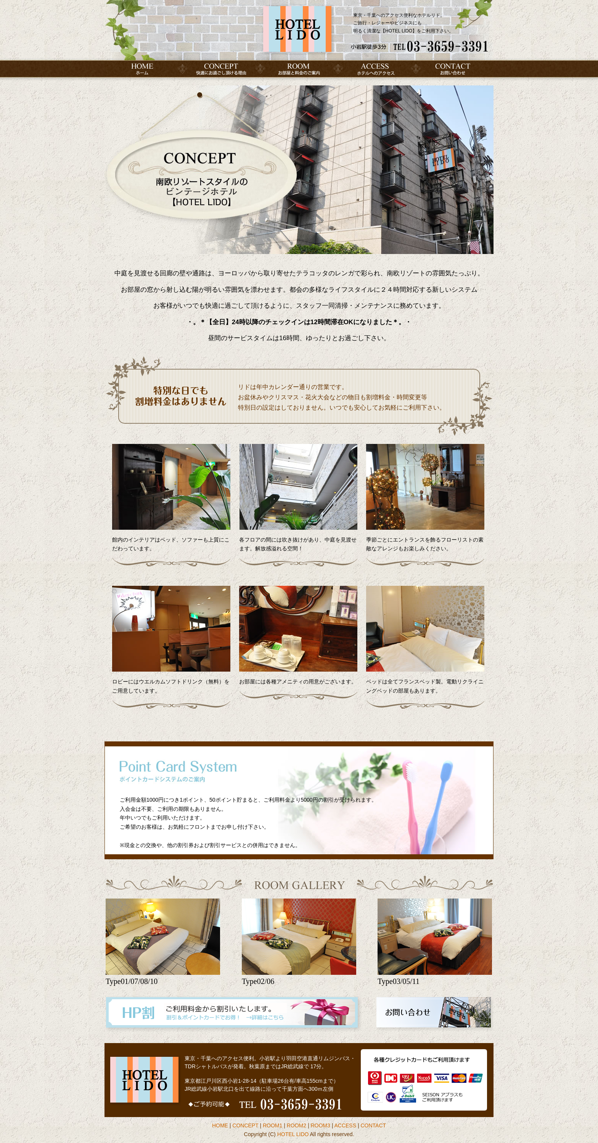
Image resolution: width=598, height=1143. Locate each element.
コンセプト (221, 68)
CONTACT (373, 1125)
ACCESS (345, 1125)
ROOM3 (320, 1125)
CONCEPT (245, 1125)
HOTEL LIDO (293, 1134)
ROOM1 (272, 1125)
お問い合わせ (455, 68)
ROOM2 (296, 1125)
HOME (143, 68)
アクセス (377, 68)
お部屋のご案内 (299, 68)
